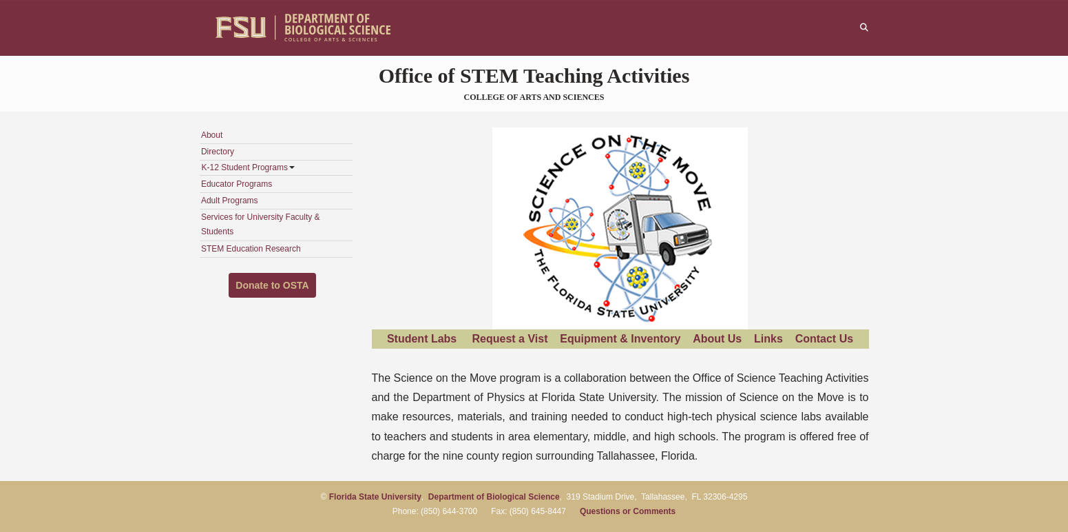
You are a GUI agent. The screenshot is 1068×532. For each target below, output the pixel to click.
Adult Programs (229, 200)
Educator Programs (236, 184)
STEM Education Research (251, 249)
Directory (217, 151)
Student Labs (422, 339)
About (211, 135)
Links (768, 339)
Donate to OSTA (271, 285)
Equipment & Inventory (620, 339)
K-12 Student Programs (245, 167)
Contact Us (824, 339)
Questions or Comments (628, 511)
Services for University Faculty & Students (260, 224)
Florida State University (375, 497)
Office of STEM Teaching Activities (534, 75)
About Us (717, 339)
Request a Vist (510, 339)
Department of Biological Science (494, 497)
